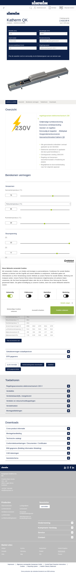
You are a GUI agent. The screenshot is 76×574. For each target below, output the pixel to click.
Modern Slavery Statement (48, 567)
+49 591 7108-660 (6, 489)
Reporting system (32, 567)
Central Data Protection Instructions (55, 565)
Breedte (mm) (13, 31)
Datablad (57, 365)
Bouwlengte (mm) (44, 31)
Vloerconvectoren (6, 506)
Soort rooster (12, 38)
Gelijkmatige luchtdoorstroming (51, 122)
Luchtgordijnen (24, 506)
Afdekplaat (63, 131)
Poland (41, 552)
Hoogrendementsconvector (49, 134)
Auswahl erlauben (38, 310)
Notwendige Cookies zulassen (14, 310)
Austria (22, 549)
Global (3, 549)
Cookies (22, 567)
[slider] (52, 196)
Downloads (52, 102)
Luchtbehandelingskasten (8, 518)
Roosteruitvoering (44, 38)
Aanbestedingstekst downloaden (36, 365)
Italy (21, 554)
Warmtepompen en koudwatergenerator (26, 518)
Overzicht (21, 102)
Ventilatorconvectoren (7, 512)
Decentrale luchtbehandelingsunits (26, 513)
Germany (23, 552)
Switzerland (42, 549)
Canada (4, 552)
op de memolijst (13, 365)
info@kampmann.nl (7, 491)
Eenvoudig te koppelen (48, 131)
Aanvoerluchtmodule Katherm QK (52, 137)
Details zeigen (65, 303)
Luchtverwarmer (6, 509)
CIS (40, 554)
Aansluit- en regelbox (47, 128)
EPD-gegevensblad (14, 370)
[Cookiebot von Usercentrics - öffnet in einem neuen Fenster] (65, 261)
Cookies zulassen (62, 310)
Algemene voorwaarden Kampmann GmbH (29, 565)
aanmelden (45, 507)
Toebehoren (44, 102)
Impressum (11, 565)
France (60, 554)
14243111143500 (11, 102)
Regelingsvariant (44, 45)
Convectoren (23, 509)
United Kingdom (62, 549)
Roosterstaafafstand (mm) (16, 45)
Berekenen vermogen (32, 102)
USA (3, 554)
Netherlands (61, 552)
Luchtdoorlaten (5, 515)
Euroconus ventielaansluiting (50, 125)
